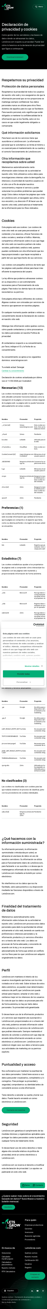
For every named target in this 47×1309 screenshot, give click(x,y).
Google (22, 707)
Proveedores (30, 1240)
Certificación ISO (31, 1260)
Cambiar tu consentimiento (13, 371)
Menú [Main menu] (41, 7)
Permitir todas (23, 674)
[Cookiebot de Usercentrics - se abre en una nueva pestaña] (33, 624)
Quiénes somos (31, 1253)
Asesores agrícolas (32, 1236)
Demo (27, 1185)
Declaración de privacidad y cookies (27, 1297)
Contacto (39, 1185)
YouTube (23, 729)
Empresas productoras (34, 1225)
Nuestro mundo (31, 1257)
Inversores (29, 1232)
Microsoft (23, 593)
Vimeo (22, 425)
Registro (28, 1268)
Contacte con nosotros (16, 1110)
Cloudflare (23, 447)
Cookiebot (26, 381)
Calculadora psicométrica (7, 1263)
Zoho (22, 487)
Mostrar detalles (32, 666)
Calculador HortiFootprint (7, 1258)
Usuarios (28, 1264)
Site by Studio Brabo (9, 1302)
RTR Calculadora (8, 1272)
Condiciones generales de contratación (16, 1300)
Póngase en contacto (35, 1275)
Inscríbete (8, 1207)
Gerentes (28, 1229)
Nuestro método (8, 1268)
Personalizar (24, 682)
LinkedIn (22, 440)
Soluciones (6, 1253)
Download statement (15, 57)
